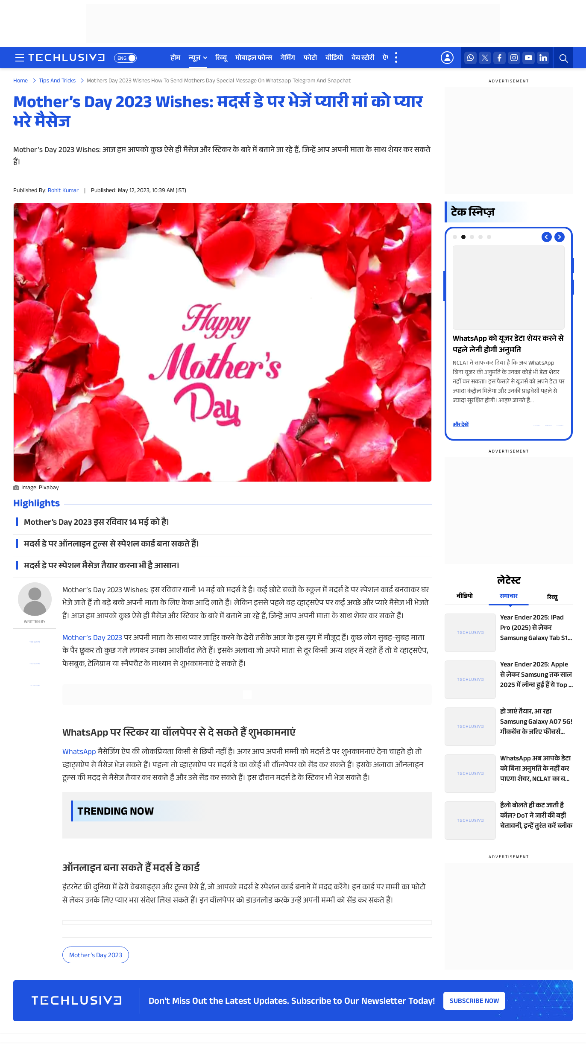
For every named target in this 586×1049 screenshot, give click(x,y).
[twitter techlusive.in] (485, 58)
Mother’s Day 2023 (92, 638)
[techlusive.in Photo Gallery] (509, 325)
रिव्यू (221, 58)
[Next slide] (559, 237)
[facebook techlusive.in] (499, 58)
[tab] (455, 237)
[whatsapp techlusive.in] (470, 58)
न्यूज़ (194, 58)
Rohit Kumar (63, 191)
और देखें (461, 425)
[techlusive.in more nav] (396, 57)
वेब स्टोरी (363, 58)
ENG (121, 59)
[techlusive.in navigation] (19, 57)
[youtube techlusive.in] (528, 58)
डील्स (409, 58)
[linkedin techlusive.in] (543, 58)
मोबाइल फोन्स (253, 58)
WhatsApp (79, 752)
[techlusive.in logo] (66, 58)
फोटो (310, 58)
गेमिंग (288, 58)
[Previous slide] (547, 237)
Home (20, 81)
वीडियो (334, 58)
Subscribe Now (474, 1002)
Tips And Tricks (57, 81)
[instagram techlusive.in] (514, 58)
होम (175, 58)
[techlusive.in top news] (509, 633)
